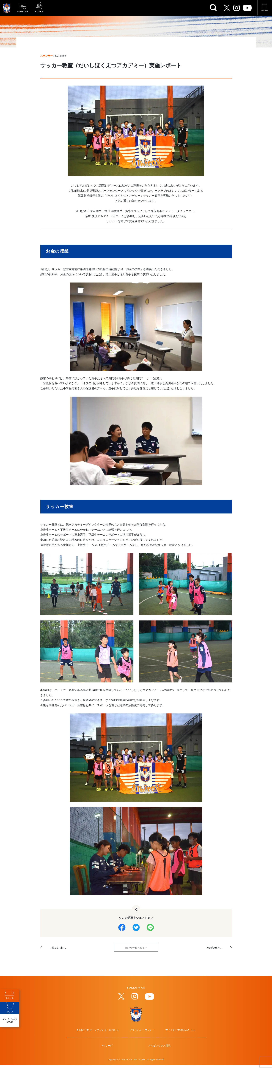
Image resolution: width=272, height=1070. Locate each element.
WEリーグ (108, 1054)
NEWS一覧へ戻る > (136, 949)
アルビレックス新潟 (158, 1054)
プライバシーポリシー (142, 1037)
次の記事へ (213, 949)
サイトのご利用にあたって (179, 1037)
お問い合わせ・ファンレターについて (99, 1037)
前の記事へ (59, 949)
